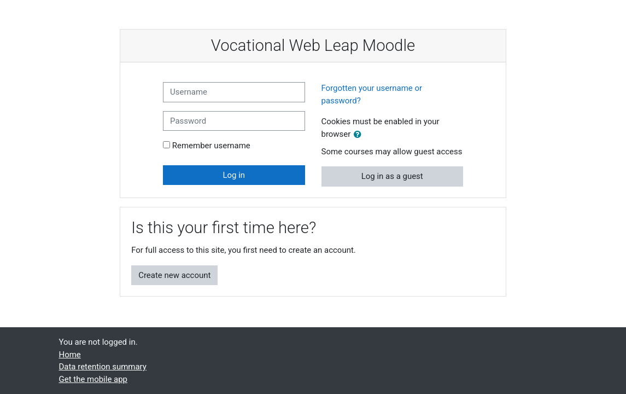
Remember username (211, 145)
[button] (360, 134)
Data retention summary (103, 367)
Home (70, 355)
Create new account (174, 275)
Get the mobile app (93, 379)
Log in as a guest (392, 176)
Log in (234, 175)
